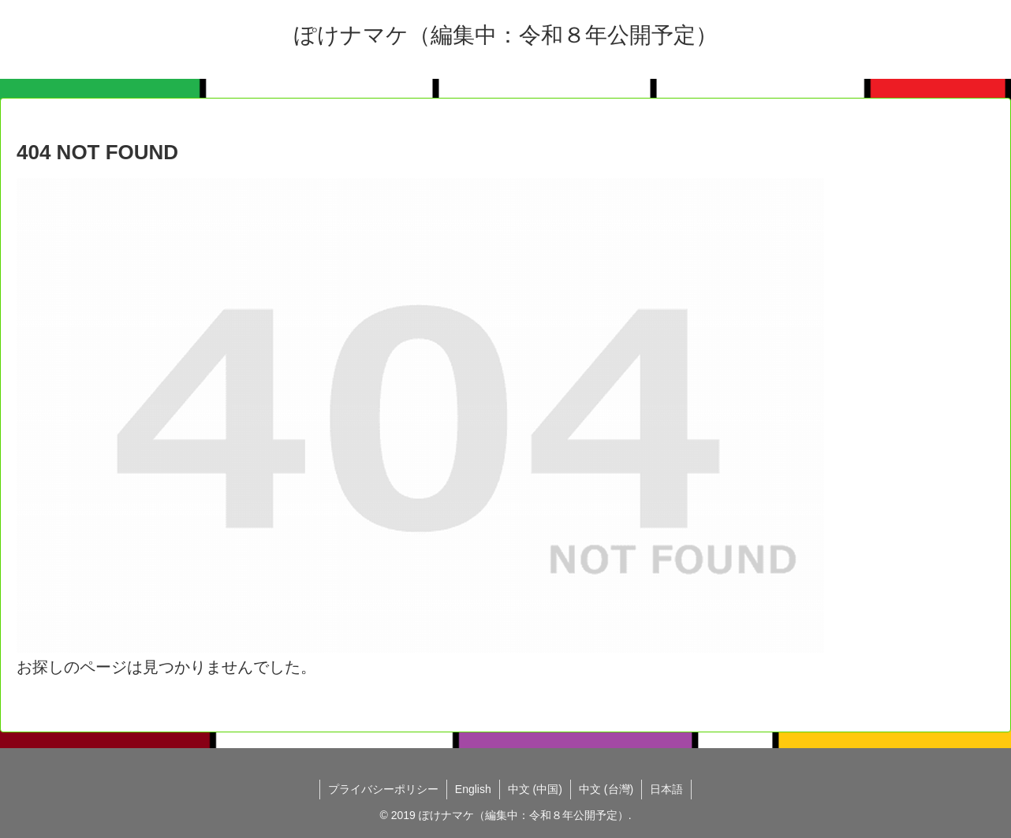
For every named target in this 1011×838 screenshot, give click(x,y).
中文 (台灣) (606, 789)
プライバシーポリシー (383, 789)
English (473, 789)
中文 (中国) (535, 789)
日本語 (666, 789)
